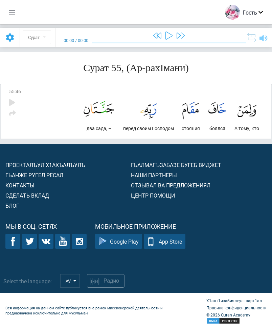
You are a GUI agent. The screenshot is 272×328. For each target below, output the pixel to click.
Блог (12, 205)
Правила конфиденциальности (236, 307)
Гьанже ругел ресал (34, 175)
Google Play (118, 241)
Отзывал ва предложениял (170, 185)
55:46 (15, 91)
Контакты (20, 185)
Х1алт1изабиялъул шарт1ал (234, 300)
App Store (164, 241)
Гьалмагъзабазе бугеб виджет (176, 164)
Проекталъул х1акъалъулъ (45, 164)
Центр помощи (153, 195)
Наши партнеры (154, 175)
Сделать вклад (27, 195)
